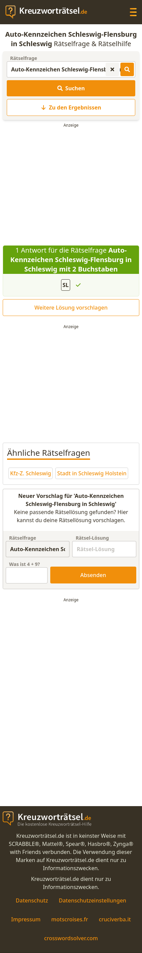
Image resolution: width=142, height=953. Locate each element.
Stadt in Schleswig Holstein (91, 473)
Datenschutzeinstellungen (92, 900)
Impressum (25, 919)
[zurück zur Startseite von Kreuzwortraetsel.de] (49, 12)
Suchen (71, 88)
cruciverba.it (115, 919)
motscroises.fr (69, 919)
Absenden (93, 575)
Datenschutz (32, 900)
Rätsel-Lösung (92, 538)
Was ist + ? (24, 564)
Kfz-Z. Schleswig (30, 473)
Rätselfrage (23, 58)
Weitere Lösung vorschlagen (71, 307)
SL (66, 285)
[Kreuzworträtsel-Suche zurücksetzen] (112, 69)
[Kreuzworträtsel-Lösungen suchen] (127, 69)
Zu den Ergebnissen (71, 107)
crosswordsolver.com (71, 938)
